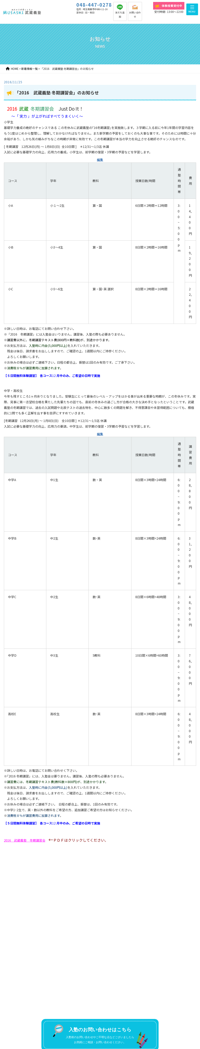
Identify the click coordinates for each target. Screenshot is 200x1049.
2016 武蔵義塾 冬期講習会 (24, 840)
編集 (100, 159)
